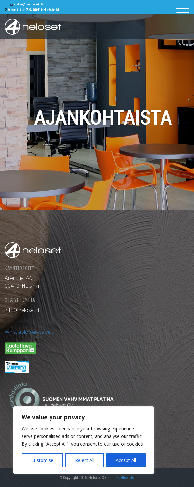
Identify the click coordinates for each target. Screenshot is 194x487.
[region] (83, 440)
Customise (42, 460)
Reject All (84, 460)
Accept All (126, 460)
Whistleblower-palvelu (29, 331)
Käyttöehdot (125, 477)
